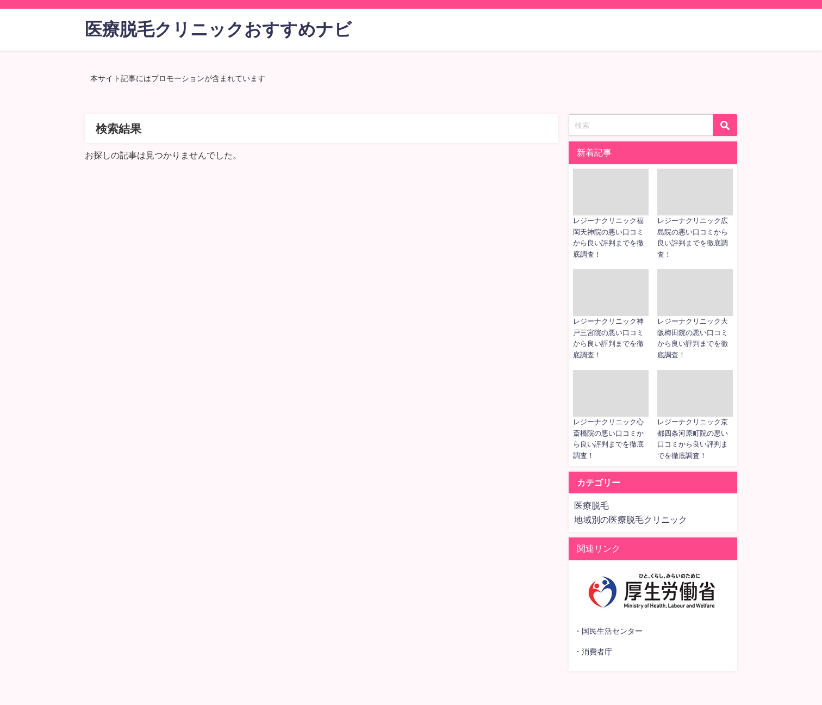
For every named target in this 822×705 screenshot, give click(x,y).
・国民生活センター (608, 631)
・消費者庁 (593, 651)
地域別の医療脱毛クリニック (630, 519)
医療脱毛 (591, 505)
